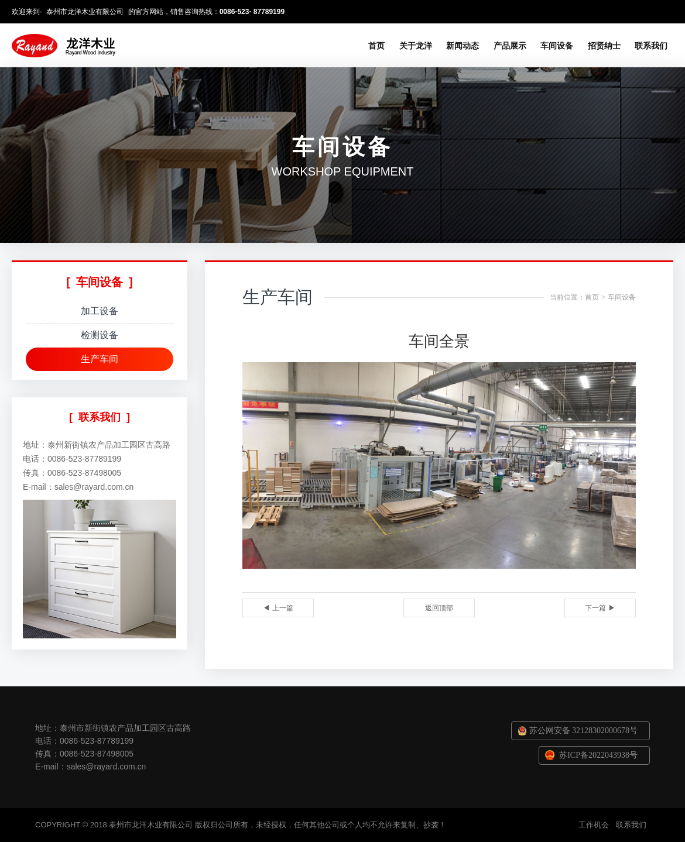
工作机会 (593, 824)
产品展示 (510, 45)
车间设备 (556, 45)
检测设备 (99, 335)
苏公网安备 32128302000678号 (583, 730)
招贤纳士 (604, 45)
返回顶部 (439, 608)
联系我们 (651, 45)
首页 (376, 45)
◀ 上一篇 (278, 608)
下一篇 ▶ (600, 608)
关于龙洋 (415, 45)
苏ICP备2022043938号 (598, 755)
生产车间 (99, 359)
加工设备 (99, 311)
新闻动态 (462, 45)
